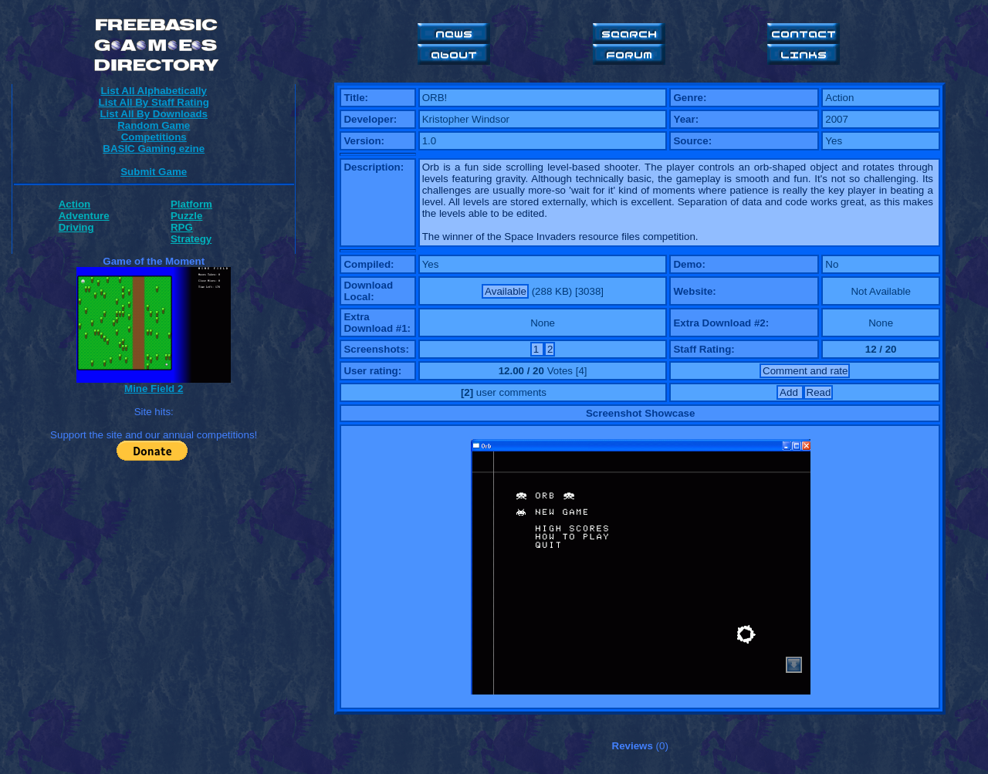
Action (74, 204)
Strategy (191, 239)
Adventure (84, 215)
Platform (191, 204)
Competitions (154, 137)
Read (819, 392)
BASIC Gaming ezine (154, 148)
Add (790, 392)
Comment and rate (805, 371)
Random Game (153, 125)
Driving (76, 227)
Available (505, 291)
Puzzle (186, 215)
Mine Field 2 (153, 388)
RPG (182, 227)
